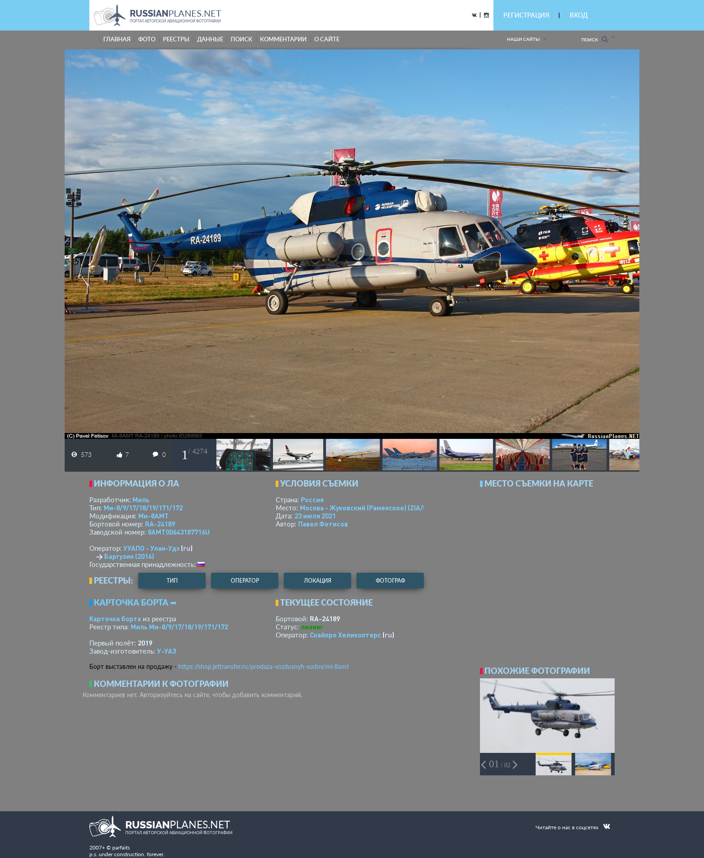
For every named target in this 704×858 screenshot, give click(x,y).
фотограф (390, 580)
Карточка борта (115, 619)
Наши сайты (523, 39)
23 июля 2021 (315, 516)
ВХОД (579, 15)
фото (146, 39)
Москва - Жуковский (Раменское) (372, 508)
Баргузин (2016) (129, 556)
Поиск (594, 39)
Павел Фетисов (323, 524)
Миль (141, 499)
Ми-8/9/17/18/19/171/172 (143, 508)
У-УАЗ (166, 651)
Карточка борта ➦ (135, 602)
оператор (245, 580)
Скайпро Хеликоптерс (345, 635)
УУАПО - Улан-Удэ (151, 548)
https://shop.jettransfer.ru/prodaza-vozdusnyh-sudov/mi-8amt (263, 666)
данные (210, 39)
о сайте (326, 39)
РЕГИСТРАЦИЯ (526, 15)
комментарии (283, 39)
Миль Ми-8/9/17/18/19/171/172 (179, 627)
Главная (117, 39)
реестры (176, 39)
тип (172, 580)
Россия (312, 499)
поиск (241, 39)
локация (317, 580)
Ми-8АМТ (153, 516)
